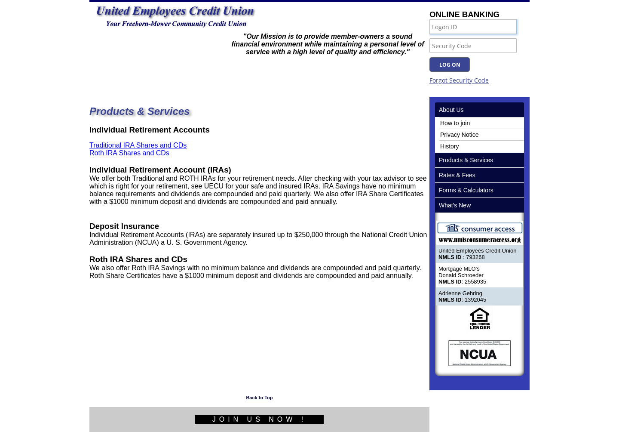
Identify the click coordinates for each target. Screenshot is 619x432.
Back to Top (259, 397)
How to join (455, 123)
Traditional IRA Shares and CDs (138, 145)
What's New (455, 205)
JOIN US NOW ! (259, 419)
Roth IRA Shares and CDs (129, 153)
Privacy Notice (459, 134)
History (449, 146)
